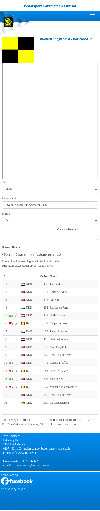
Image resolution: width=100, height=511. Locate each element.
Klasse (6, 213)
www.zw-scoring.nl (67, 424)
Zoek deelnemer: (67, 229)
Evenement (9, 198)
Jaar (5, 182)
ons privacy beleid (13, 489)
